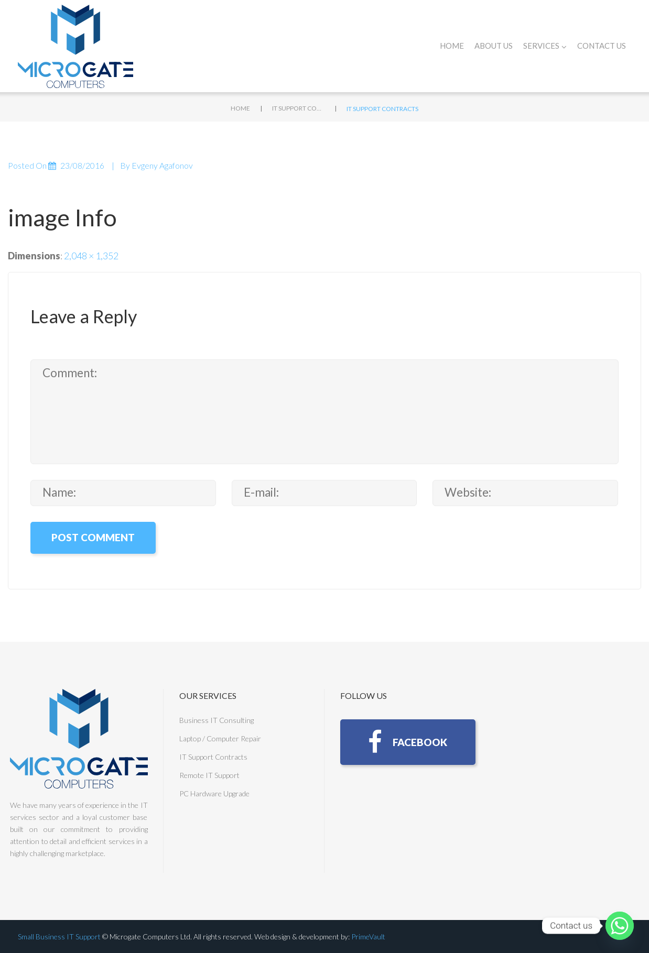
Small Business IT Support (59, 936)
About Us (493, 45)
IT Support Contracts (298, 108)
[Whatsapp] (619, 926)
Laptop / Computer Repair (220, 738)
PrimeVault (368, 936)
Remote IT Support (209, 775)
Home (452, 45)
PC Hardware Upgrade (214, 793)
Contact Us (601, 45)
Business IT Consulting (216, 720)
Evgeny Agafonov (162, 165)
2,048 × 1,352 (91, 255)
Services (545, 46)
